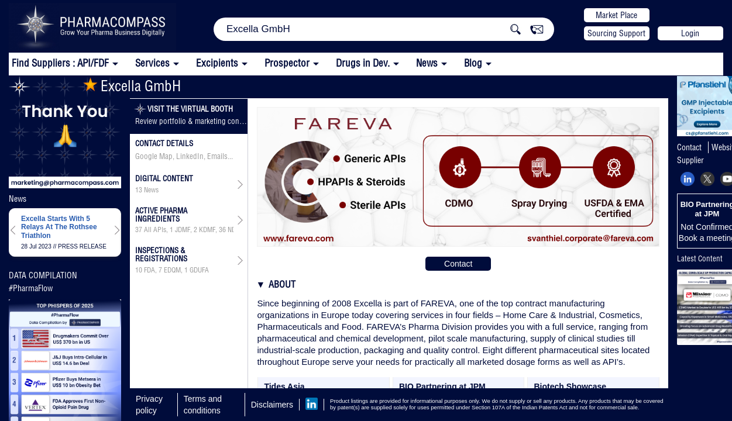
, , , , (184, 230)
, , (172, 270)
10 (138, 270)
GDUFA (199, 270)
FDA (149, 270)
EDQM (172, 270)
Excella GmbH (132, 86)
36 (222, 230)
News (427, 63)
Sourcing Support (616, 33)
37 (138, 230)
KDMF (207, 230)
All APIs (155, 230)
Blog (473, 63)
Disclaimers (272, 404)
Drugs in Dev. (363, 63)
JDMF (182, 230)
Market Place (616, 15)
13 (138, 190)
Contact (458, 263)
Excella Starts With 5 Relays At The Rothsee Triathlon (59, 227)
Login (690, 33)
